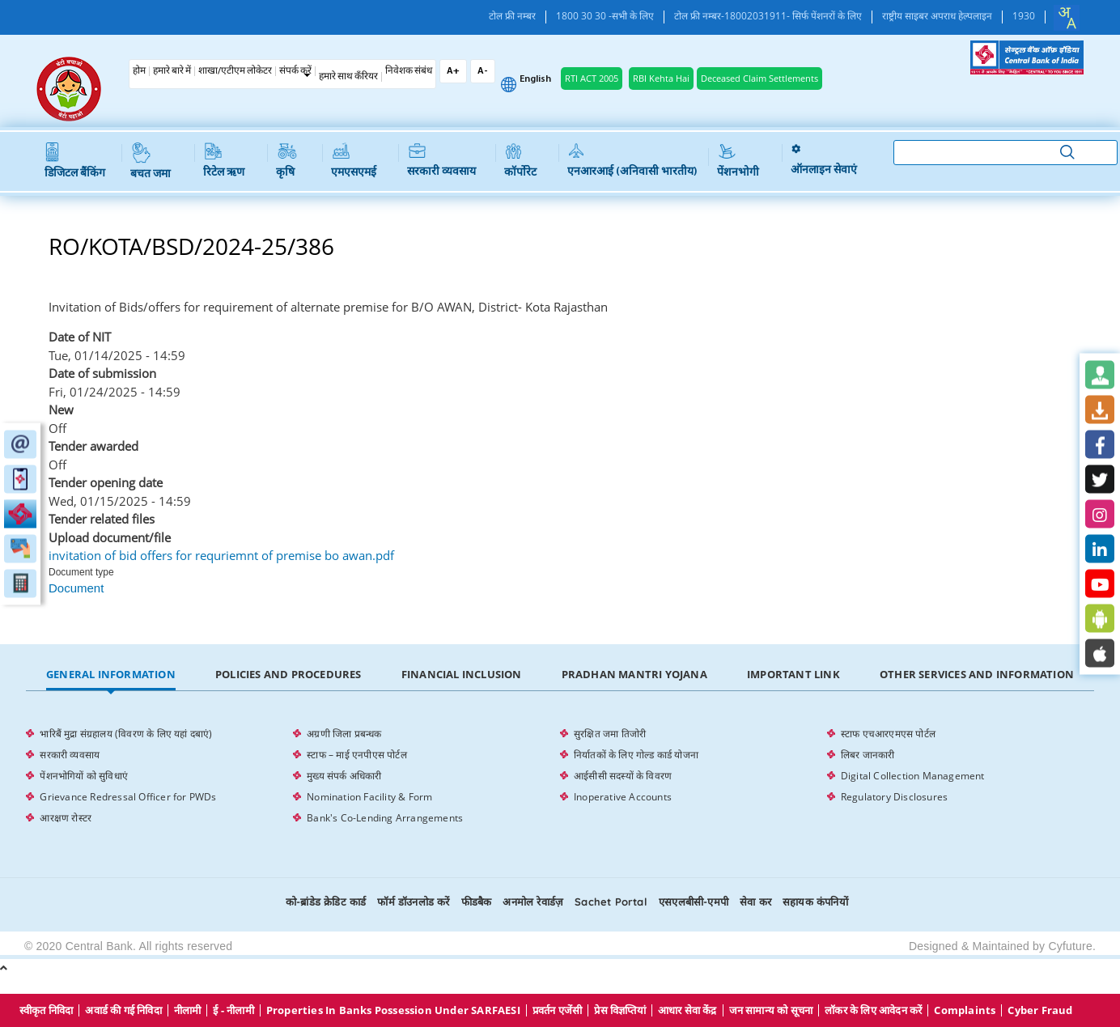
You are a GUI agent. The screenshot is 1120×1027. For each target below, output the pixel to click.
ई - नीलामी (233, 1010)
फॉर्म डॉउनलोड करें (413, 901)
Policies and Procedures (288, 674)
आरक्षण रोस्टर (65, 818)
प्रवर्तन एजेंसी (557, 1010)
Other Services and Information (977, 674)
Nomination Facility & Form (369, 797)
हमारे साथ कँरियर (348, 77)
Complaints (964, 1010)
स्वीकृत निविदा (46, 1010)
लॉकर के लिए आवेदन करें (873, 1010)
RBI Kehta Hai (661, 78)
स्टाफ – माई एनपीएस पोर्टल (357, 755)
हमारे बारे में (172, 71)
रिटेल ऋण (223, 161)
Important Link (793, 674)
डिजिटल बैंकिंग (75, 161)
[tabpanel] (559, 776)
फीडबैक (476, 901)
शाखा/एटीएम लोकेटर (235, 71)
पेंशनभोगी (738, 161)
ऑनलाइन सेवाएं (824, 160)
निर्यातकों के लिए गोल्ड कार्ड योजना (636, 755)
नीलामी (188, 1010)
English (535, 79)
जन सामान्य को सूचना (771, 1010)
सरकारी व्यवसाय (441, 160)
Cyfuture (1070, 946)
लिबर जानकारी (868, 755)
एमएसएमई (353, 161)
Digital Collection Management (913, 776)
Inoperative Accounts (623, 797)
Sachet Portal (611, 901)
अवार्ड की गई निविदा (123, 1010)
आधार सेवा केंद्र (687, 1010)
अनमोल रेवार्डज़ (533, 901)
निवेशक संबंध (408, 71)
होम (139, 71)
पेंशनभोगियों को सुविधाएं (84, 776)
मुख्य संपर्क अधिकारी (344, 776)
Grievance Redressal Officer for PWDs (128, 797)
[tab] (110, 675)
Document (76, 588)
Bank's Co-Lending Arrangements (385, 818)
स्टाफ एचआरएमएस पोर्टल (888, 734)
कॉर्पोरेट (520, 161)
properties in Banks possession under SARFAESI (393, 1010)
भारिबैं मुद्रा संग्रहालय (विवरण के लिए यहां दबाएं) (126, 734)
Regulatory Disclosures (894, 797)
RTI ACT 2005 (591, 78)
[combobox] (1067, 18)
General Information (111, 674)
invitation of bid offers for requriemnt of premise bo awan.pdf (221, 555)
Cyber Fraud (1040, 1010)
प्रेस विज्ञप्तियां (619, 1010)
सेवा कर (755, 901)
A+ (453, 71)
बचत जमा (150, 161)
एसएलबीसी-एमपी (693, 901)
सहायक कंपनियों (815, 901)
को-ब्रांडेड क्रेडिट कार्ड (326, 901)
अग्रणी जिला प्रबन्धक (344, 734)
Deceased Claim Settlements (759, 78)
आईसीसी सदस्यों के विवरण (623, 776)
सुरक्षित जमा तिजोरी (610, 734)
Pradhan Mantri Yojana (634, 674)
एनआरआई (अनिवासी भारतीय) (632, 160)
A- (482, 71)
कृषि (286, 161)
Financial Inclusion (461, 674)
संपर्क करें (295, 71)
